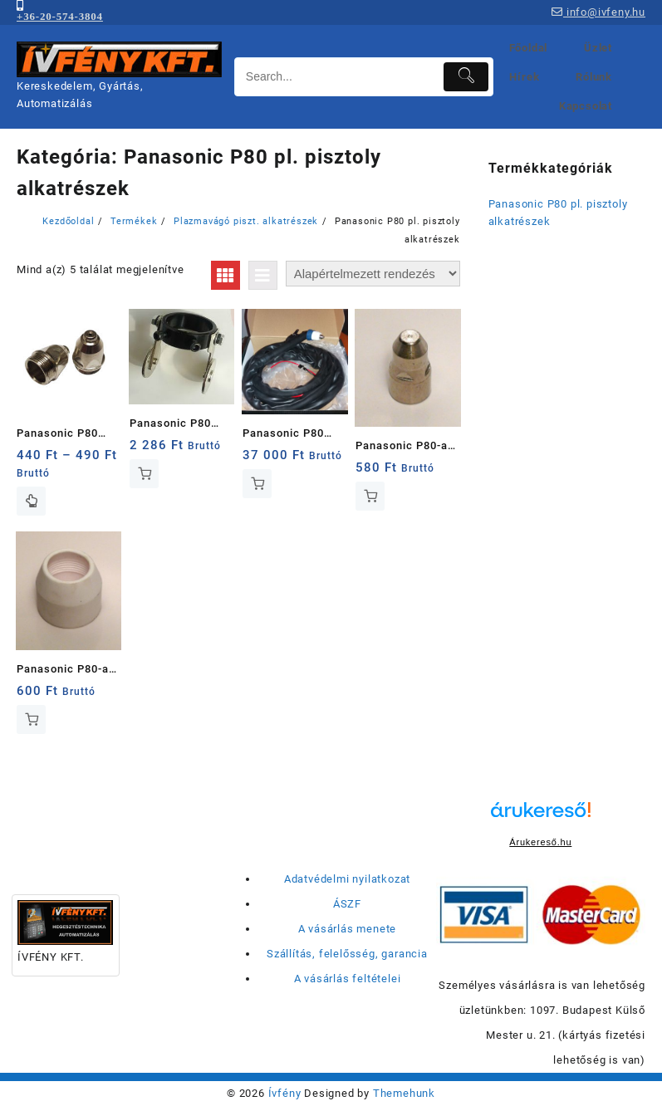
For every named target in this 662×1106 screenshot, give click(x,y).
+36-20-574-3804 (60, 16)
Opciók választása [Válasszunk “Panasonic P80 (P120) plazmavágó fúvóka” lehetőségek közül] (31, 501)
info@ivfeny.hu (598, 12)
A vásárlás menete (347, 928)
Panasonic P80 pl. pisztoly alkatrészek (558, 213)
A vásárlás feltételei (347, 978)
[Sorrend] (373, 273)
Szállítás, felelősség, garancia (347, 953)
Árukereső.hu (540, 842)
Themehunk (404, 1093)
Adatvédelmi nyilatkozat (347, 879)
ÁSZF (347, 904)
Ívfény (285, 1093)
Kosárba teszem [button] (144, 473)
